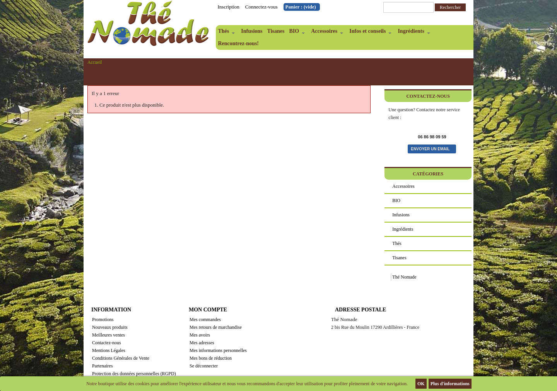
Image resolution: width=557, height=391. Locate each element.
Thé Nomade (404, 277)
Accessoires (326, 32)
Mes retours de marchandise (216, 327)
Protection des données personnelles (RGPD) (134, 373)
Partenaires (102, 366)
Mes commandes (205, 319)
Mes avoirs (200, 335)
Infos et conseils (369, 32)
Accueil (94, 62)
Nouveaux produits (110, 327)
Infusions (251, 31)
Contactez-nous (106, 342)
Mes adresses (202, 342)
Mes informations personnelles (218, 350)
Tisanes (276, 31)
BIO (296, 32)
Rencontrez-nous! (238, 43)
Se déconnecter (204, 366)
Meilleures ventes (108, 335)
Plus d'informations (450, 383)
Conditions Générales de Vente (120, 358)
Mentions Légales (108, 350)
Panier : (300, 7)
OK (421, 383)
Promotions (102, 319)
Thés (225, 32)
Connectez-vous (261, 7)
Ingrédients (412, 32)
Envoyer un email (430, 149)
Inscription (228, 7)
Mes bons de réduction (211, 358)
